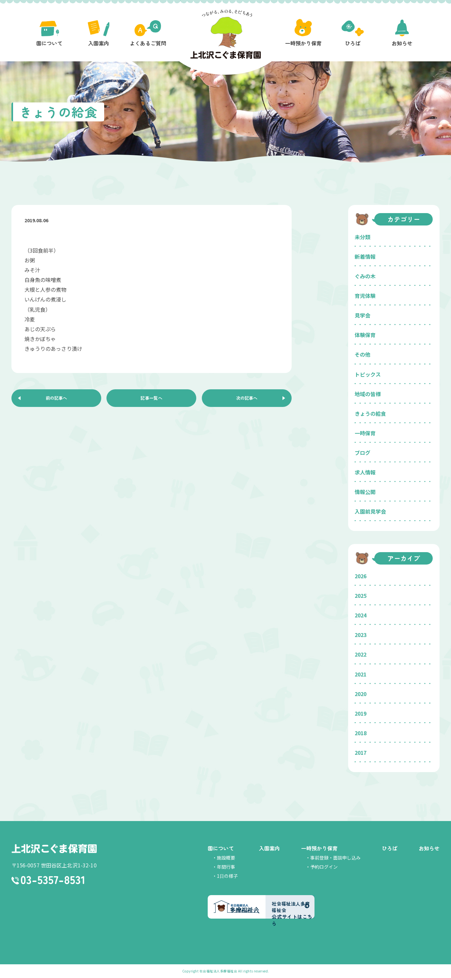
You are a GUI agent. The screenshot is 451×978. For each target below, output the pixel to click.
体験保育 (365, 335)
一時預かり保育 (319, 848)
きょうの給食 (370, 413)
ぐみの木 (365, 276)
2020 (360, 694)
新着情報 (365, 256)
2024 (360, 615)
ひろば (389, 848)
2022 (360, 654)
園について (221, 848)
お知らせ (429, 848)
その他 (362, 354)
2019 (360, 713)
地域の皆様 (368, 394)
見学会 (362, 315)
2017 (360, 752)
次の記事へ (247, 399)
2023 (360, 635)
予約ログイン (324, 866)
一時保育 (365, 433)
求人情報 (365, 472)
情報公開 (365, 492)
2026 (360, 576)
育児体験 (365, 296)
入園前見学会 (370, 511)
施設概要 (226, 857)
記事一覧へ (151, 399)
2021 (360, 674)
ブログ (362, 453)
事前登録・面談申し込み (335, 857)
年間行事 (226, 866)
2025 (360, 595)
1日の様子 (227, 876)
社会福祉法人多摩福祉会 (218, 971)
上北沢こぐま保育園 (54, 849)
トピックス (368, 374)
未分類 (362, 237)
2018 (360, 733)
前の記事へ (56, 399)
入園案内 (269, 848)
